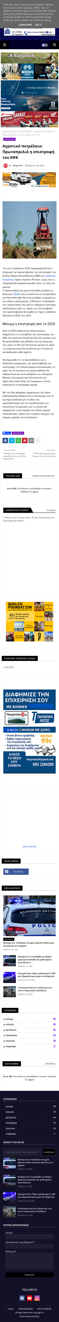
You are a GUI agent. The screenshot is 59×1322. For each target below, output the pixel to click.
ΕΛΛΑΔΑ (31, 1019)
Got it (38, 25)
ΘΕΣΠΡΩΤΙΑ (31, 1030)
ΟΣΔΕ (17, 294)
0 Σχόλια (51, 510)
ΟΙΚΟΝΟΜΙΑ (25, 131)
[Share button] (37, 440)
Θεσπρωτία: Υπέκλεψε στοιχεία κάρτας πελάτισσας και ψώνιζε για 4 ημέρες (28, 944)
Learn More (25, 25)
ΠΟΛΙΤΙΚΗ (31, 1041)
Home (11, 1308)
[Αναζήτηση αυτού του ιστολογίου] (23, 1152)
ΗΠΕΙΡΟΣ (31, 1024)
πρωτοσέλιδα (29, 846)
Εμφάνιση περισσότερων (44, 475)
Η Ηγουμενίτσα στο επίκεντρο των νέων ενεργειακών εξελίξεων (35, 989)
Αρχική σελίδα (10, 131)
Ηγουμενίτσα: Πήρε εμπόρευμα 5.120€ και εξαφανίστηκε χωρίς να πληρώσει (36, 975)
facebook (18, 871)
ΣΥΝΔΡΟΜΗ (31, 1046)
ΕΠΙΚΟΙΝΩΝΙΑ (25, 1308)
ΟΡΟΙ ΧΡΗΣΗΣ (44, 1308)
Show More (50, 1063)
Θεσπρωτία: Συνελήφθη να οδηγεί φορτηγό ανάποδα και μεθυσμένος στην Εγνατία (35, 959)
